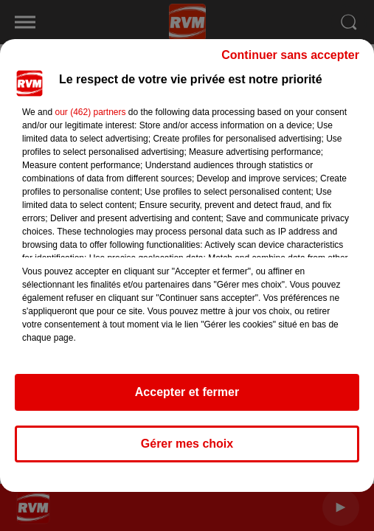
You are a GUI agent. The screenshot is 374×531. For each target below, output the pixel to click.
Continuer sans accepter (290, 55)
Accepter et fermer (187, 392)
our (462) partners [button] (90, 112)
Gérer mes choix (187, 443)
